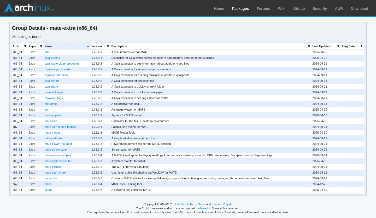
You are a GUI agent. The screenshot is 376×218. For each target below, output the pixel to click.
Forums (263, 9)
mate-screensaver (56, 149)
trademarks (203, 208)
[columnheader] (20, 46)
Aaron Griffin (197, 204)
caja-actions (52, 57)
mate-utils (51, 178)
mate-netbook (53, 138)
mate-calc (51, 121)
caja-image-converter (58, 69)
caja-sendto (52, 80)
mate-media (52, 132)
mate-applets (53, 115)
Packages (240, 9)
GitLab (299, 9)
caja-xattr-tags (54, 98)
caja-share (51, 86)
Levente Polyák (221, 204)
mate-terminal (53, 166)
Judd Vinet (181, 204)
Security (320, 9)
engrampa (51, 103)
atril (47, 52)
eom (47, 109)
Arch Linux (29, 8)
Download (359, 9)
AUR (339, 9)
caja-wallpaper (54, 92)
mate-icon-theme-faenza (60, 126)
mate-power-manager (58, 143)
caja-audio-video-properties (62, 63)
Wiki (282, 9)
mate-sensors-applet (58, 155)
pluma (48, 189)
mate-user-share (55, 172)
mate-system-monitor (58, 161)
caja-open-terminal (56, 75)
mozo (48, 184)
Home (219, 9)
